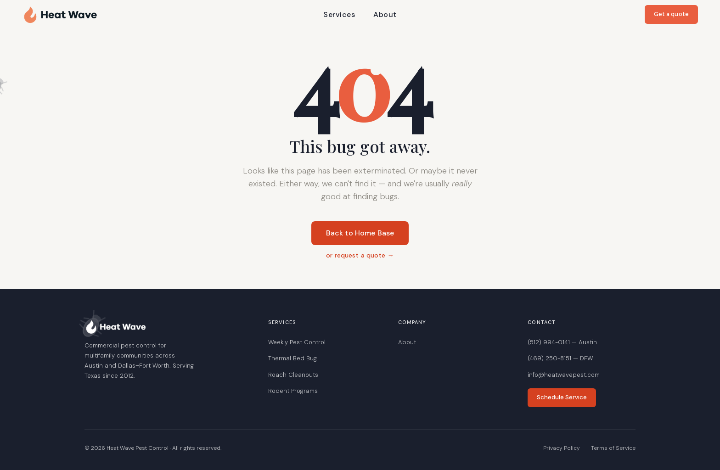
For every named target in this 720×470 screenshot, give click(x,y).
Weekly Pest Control (297, 342)
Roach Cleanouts (293, 375)
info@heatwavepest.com (564, 375)
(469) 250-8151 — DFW (560, 358)
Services (339, 14)
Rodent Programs (293, 391)
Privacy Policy (561, 448)
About (384, 14)
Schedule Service (562, 397)
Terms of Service (613, 448)
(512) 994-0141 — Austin (562, 342)
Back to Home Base (360, 233)
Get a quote (671, 14)
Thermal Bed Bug (292, 358)
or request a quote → (360, 255)
